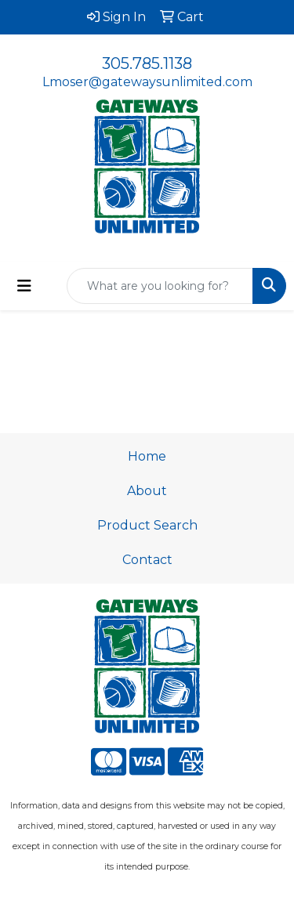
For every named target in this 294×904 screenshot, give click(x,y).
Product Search (147, 525)
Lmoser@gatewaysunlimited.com (147, 81)
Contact (147, 559)
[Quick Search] (160, 286)
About (147, 490)
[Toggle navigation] (24, 286)
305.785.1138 (147, 63)
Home (147, 456)
